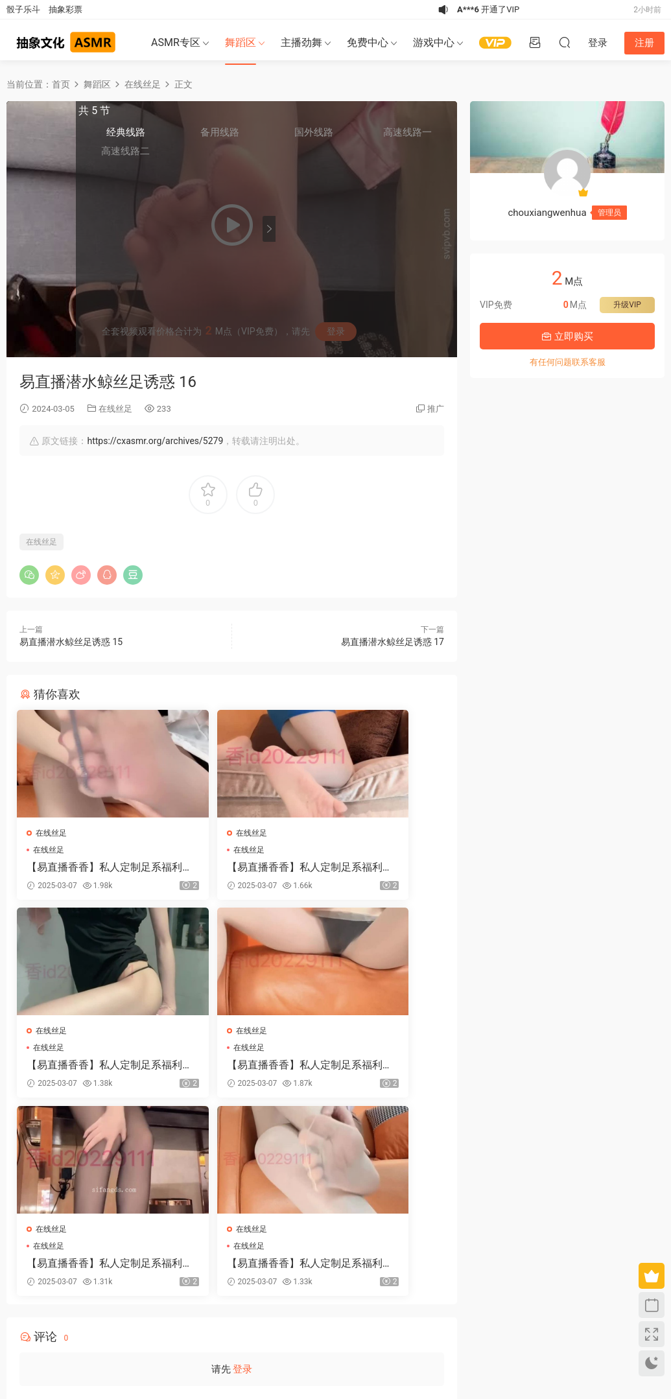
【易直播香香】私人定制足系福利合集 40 (81, 867)
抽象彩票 (65, 9)
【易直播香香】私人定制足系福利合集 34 (373, 1070)
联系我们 (108, 1330)
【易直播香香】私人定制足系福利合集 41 (227, 867)
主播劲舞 (301, 42)
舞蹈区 (240, 42)
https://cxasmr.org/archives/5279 (155, 441)
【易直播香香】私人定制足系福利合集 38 (81, 1070)
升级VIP (627, 304)
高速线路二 (305, 156)
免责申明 (75, 1330)
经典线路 (305, 137)
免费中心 (367, 42)
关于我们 (43, 1330)
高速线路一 (427, 137)
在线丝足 (115, 409)
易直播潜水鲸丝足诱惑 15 (71, 642)
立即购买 (567, 336)
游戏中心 (433, 42)
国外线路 (386, 137)
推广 (435, 409)
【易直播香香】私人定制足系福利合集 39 (227, 1070)
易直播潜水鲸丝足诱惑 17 (392, 642)
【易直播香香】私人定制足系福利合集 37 (373, 867)
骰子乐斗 (23, 9)
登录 (242, 1180)
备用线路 (346, 137)
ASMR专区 (175, 42)
